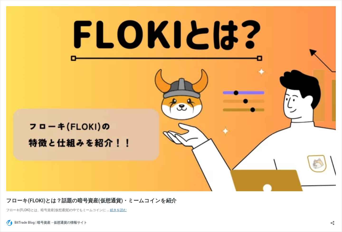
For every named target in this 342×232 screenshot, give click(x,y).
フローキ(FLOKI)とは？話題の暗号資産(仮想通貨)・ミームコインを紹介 (91, 201)
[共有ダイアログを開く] (332, 221)
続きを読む (118, 210)
